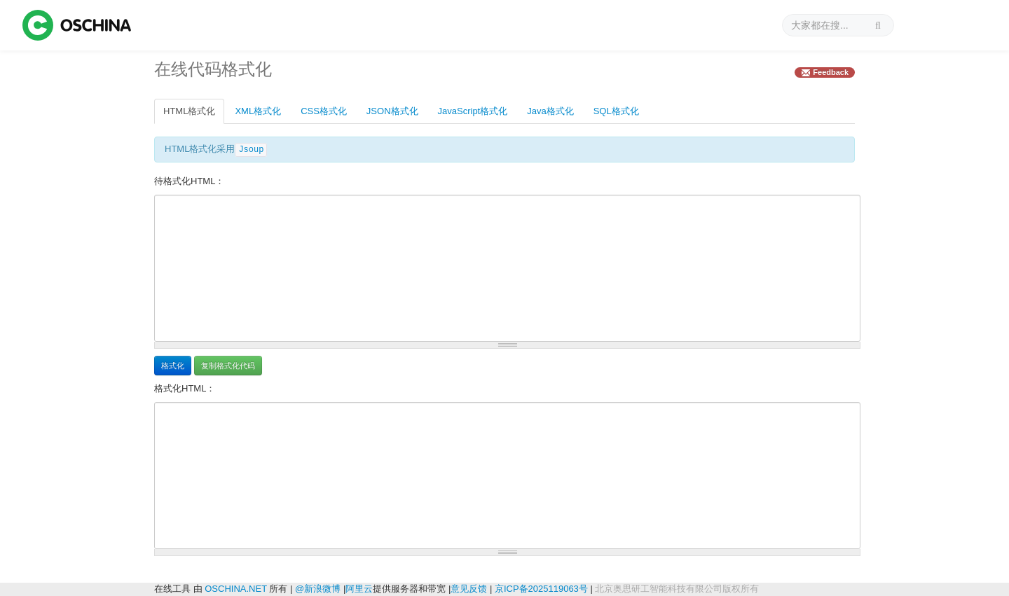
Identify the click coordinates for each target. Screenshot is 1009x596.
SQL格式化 (616, 111)
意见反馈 (469, 588)
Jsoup (250, 150)
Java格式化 (550, 111)
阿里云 (359, 588)
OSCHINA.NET (236, 588)
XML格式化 (258, 111)
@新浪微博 (318, 588)
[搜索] (838, 25)
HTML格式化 (189, 111)
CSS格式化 (324, 111)
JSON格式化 (392, 111)
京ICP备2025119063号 (541, 588)
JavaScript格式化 (473, 111)
